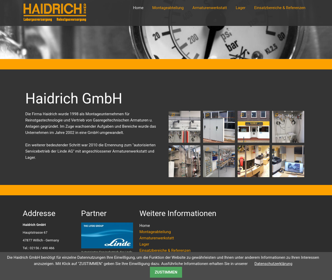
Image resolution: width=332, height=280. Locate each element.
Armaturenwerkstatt (209, 7)
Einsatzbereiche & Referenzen (279, 7)
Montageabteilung (168, 7)
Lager (241, 7)
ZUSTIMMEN (166, 272)
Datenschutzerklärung (273, 263)
